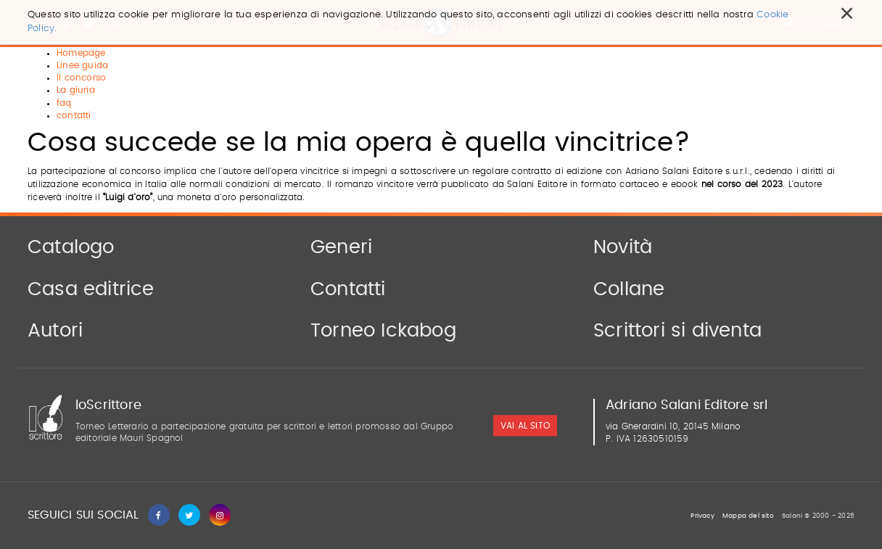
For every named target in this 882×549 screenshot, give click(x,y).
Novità (622, 247)
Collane (628, 289)
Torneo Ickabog (383, 330)
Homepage (81, 53)
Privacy (702, 516)
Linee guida (82, 65)
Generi (341, 247)
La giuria (76, 90)
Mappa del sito (748, 516)
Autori (55, 330)
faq (64, 103)
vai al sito (525, 425)
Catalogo (71, 247)
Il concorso (81, 77)
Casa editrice (91, 289)
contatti (74, 115)
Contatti (348, 289)
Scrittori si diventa (677, 330)
